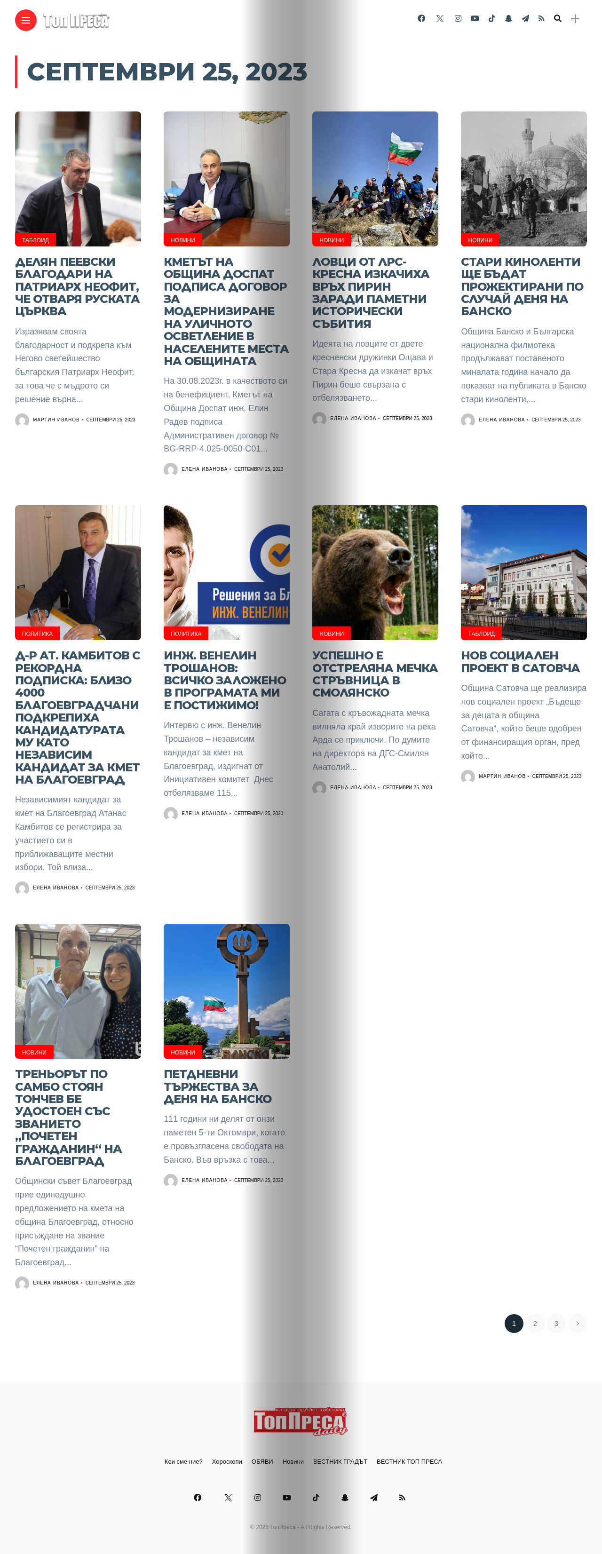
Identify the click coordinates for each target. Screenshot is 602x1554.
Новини (183, 240)
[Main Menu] (26, 20)
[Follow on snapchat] (508, 19)
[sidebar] (575, 19)
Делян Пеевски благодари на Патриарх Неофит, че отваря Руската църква (77, 286)
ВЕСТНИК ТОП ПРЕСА (409, 1461)
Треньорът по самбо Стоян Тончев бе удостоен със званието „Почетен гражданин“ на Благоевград (68, 1117)
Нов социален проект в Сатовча (520, 661)
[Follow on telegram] (525, 19)
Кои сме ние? (184, 1461)
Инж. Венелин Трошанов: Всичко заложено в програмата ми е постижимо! (225, 680)
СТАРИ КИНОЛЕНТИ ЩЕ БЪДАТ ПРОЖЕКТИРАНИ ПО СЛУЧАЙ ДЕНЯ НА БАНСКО (522, 286)
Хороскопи (227, 1461)
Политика (37, 634)
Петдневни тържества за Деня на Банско (217, 1086)
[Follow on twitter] (440, 19)
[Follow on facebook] (421, 19)
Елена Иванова (205, 469)
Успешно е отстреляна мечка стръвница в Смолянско (375, 674)
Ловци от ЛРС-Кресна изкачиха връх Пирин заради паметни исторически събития (370, 293)
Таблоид (35, 240)
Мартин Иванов (56, 419)
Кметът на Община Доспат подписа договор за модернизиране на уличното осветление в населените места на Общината (226, 311)
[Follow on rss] (542, 19)
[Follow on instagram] (458, 19)
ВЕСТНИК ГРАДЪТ (340, 1461)
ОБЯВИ (262, 1461)
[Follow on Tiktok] (492, 19)
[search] (558, 19)
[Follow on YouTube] (475, 19)
